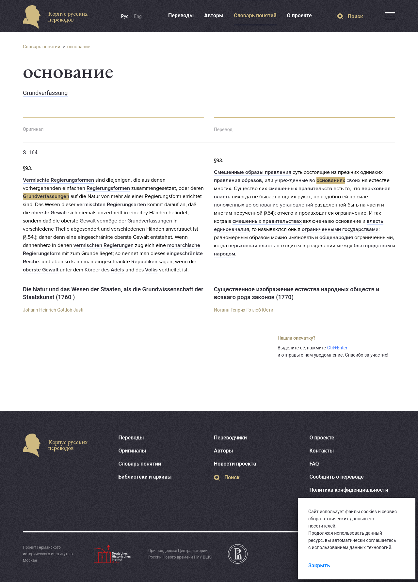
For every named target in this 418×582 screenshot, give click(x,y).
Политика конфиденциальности (349, 490)
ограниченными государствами (340, 229)
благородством (372, 245)
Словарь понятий (255, 15)
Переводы (181, 15)
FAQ (314, 464)
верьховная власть (251, 245)
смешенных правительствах (267, 221)
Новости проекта (235, 464)
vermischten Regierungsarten (111, 204)
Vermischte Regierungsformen (58, 180)
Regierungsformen (108, 188)
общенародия (336, 237)
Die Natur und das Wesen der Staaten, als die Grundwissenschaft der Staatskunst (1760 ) (113, 293)
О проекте (299, 15)
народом (224, 254)
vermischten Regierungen (103, 245)
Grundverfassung (45, 92)
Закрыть (319, 565)
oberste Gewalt (49, 212)
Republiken (144, 261)
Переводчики (230, 438)
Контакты (322, 451)
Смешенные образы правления (252, 172)
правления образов (238, 180)
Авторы (213, 15)
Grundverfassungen (46, 196)
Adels (117, 270)
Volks (151, 270)
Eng (138, 16)
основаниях (330, 180)
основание (78, 46)
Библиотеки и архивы (145, 477)
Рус (125, 16)
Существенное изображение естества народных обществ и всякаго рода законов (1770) (296, 293)
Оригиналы (132, 451)
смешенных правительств (300, 188)
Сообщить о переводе (337, 477)
